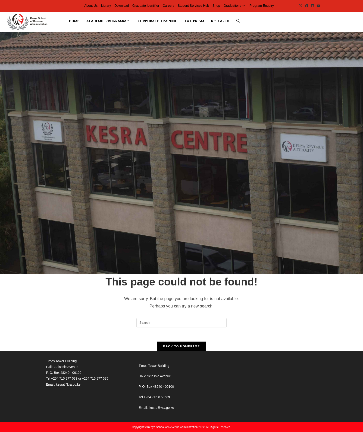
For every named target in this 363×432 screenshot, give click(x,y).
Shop (216, 5)
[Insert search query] (181, 322)
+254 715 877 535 (95, 378)
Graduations (235, 5)
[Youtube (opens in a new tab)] (317, 5)
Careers (168, 5)
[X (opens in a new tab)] (301, 5)
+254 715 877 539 (64, 378)
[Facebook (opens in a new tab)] (307, 5)
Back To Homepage (181, 346)
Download (121, 5)
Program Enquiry (262, 5)
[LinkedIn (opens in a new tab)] (312, 5)
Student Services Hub (193, 5)
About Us (91, 5)
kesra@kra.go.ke (68, 384)
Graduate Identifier (145, 5)
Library (106, 5)
